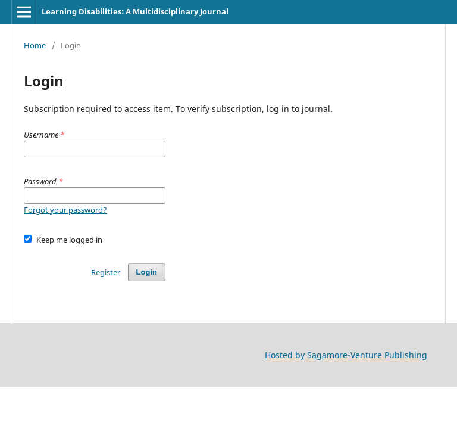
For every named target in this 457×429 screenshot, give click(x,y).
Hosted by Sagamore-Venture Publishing (346, 354)
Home (35, 45)
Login (146, 272)
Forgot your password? (65, 209)
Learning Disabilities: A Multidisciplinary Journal (135, 11)
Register (105, 272)
